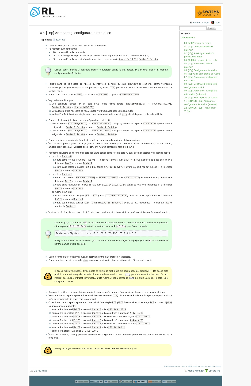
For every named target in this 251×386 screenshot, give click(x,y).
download (60, 39)
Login (217, 22)
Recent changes (201, 22)
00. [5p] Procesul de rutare (197, 43)
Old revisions (40, 363)
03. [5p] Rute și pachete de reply (200, 60)
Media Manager (196, 363)
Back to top (214, 363)
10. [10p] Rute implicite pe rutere (200, 97)
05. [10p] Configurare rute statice (200, 70)
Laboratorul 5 (188, 37)
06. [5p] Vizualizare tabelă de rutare (202, 73)
